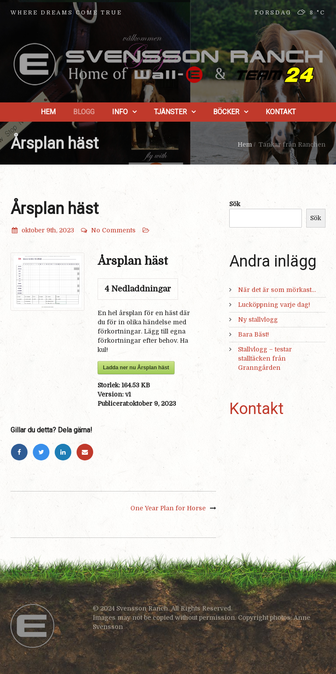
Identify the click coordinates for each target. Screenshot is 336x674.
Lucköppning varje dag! (274, 304)
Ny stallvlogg (258, 319)
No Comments (108, 230)
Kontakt (281, 112)
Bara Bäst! (253, 334)
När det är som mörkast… (277, 289)
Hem (48, 112)
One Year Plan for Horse (168, 508)
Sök (234, 203)
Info (120, 112)
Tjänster (170, 112)
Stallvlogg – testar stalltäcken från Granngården (265, 358)
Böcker (226, 112)
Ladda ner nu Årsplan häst (136, 368)
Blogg (83, 112)
